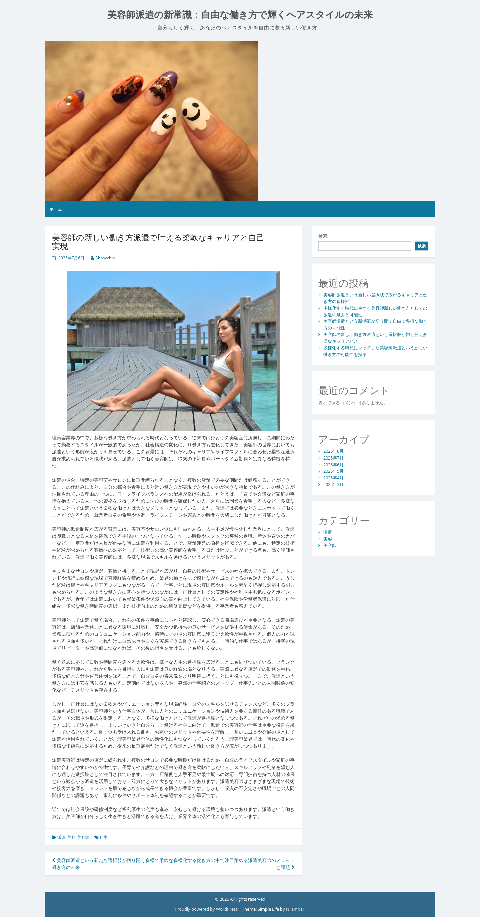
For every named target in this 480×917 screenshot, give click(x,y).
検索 (322, 236)
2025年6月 (333, 465)
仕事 (104, 837)
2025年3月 (333, 484)
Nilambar (295, 909)
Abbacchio (105, 258)
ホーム (55, 209)
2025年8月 (333, 451)
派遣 (61, 837)
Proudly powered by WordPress (207, 909)
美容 (71, 837)
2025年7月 (333, 458)
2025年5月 (333, 471)
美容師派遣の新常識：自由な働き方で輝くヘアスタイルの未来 (240, 15)
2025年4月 (333, 478)
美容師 (83, 837)
